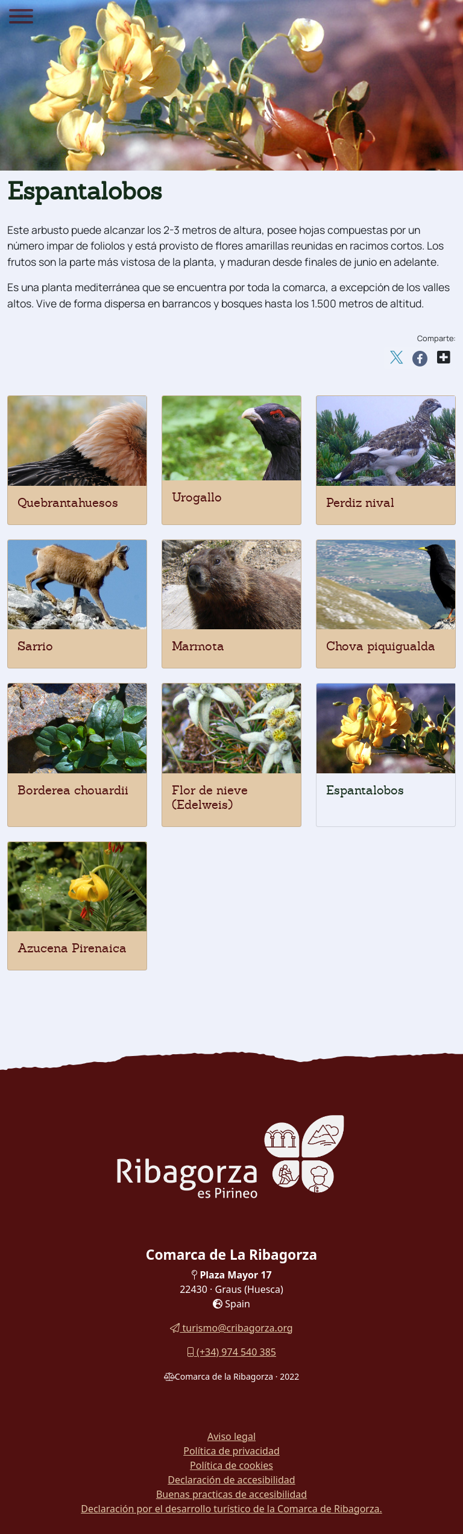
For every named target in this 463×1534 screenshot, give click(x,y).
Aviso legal (231, 1436)
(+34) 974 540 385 (231, 1352)
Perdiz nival (360, 503)
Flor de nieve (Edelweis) (210, 797)
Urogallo (197, 497)
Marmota (198, 646)
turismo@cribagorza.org (231, 1327)
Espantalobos (365, 790)
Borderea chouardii (72, 790)
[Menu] (21, 18)
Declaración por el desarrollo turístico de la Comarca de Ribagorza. (231, 1508)
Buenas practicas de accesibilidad (231, 1494)
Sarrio (35, 646)
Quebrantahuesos (67, 503)
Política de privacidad (231, 1450)
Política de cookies (231, 1465)
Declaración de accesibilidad (231, 1479)
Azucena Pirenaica (72, 948)
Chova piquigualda (380, 646)
